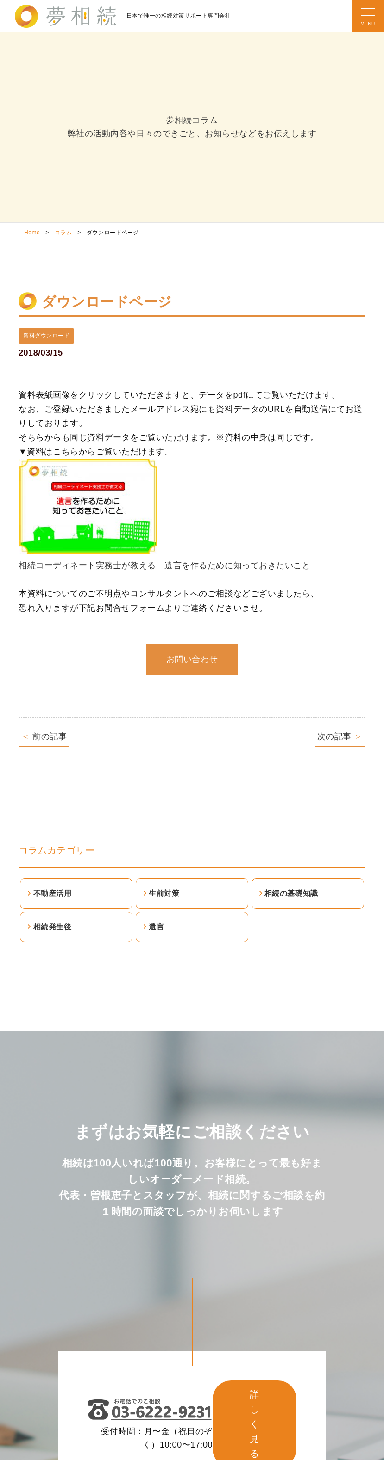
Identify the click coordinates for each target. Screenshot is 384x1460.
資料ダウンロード (46, 335)
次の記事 (340, 736)
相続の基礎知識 (291, 893)
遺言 (156, 927)
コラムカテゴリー (56, 850)
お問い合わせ (192, 659)
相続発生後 (52, 927)
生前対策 (164, 893)
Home (32, 232)
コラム (63, 232)
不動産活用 (52, 893)
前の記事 (44, 736)
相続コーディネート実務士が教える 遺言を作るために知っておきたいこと (164, 565)
